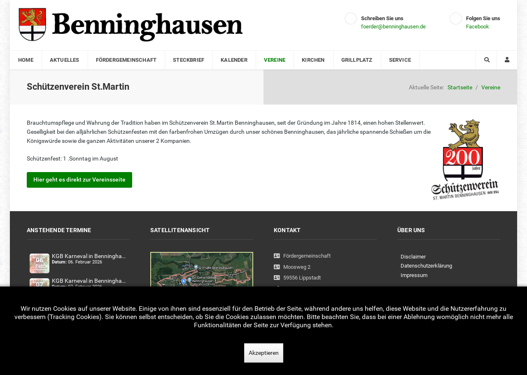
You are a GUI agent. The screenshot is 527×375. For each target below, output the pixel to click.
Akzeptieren (264, 352)
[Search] (486, 60)
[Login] (507, 60)
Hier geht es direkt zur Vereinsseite (79, 179)
